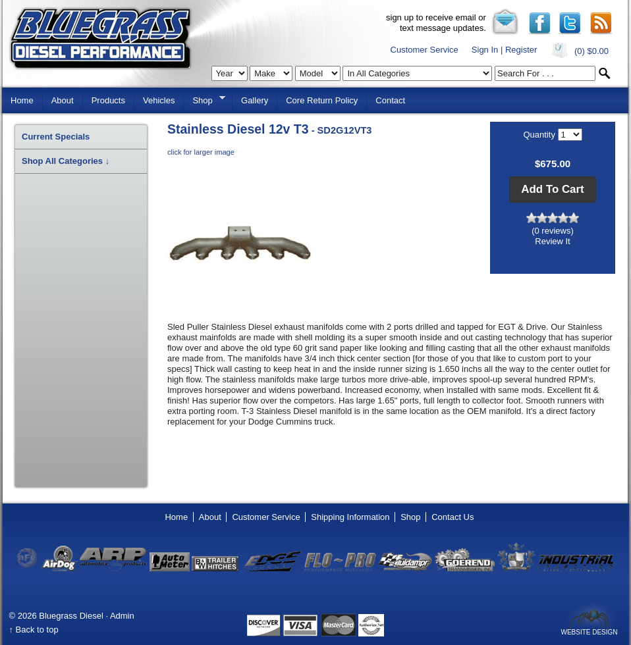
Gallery (254, 100)
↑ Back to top (34, 629)
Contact (390, 100)
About (62, 100)
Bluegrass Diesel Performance (100, 38)
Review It (552, 241)
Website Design (589, 632)
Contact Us (452, 517)
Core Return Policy (322, 100)
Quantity (540, 135)
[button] (552, 189)
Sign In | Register (504, 50)
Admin (122, 616)
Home (22, 100)
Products (108, 100)
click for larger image (200, 152)
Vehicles (159, 100)
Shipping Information (350, 517)
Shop (204, 99)
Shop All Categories (65, 161)
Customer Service (424, 50)
